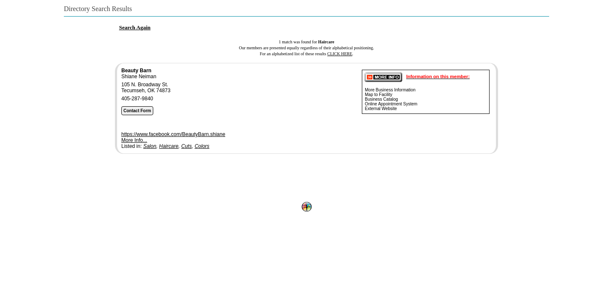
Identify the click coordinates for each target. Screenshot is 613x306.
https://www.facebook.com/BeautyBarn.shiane (173, 134)
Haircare (168, 146)
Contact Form (137, 110)
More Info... (134, 140)
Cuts (186, 146)
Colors (202, 146)
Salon (149, 146)
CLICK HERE (339, 53)
